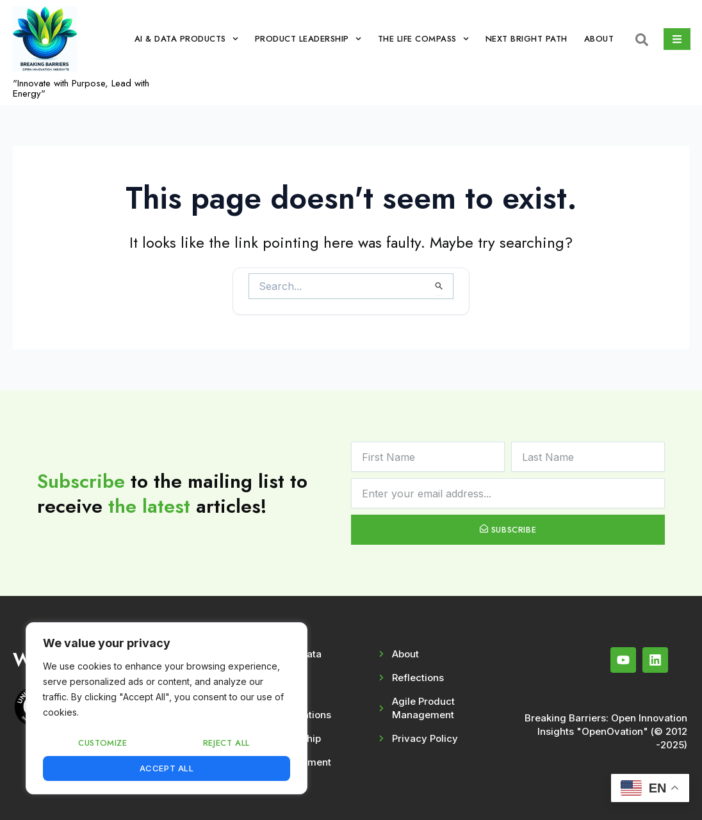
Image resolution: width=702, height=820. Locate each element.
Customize (102, 743)
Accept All (167, 768)
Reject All (226, 743)
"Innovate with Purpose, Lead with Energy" (81, 88)
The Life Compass (423, 38)
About (599, 39)
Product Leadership (308, 38)
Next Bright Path (526, 39)
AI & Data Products (186, 38)
